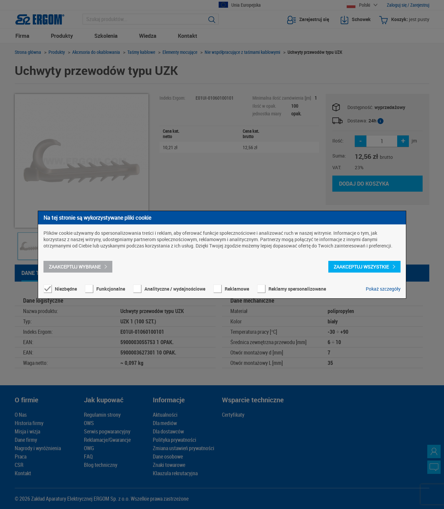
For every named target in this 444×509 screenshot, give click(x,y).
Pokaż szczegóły (383, 289)
